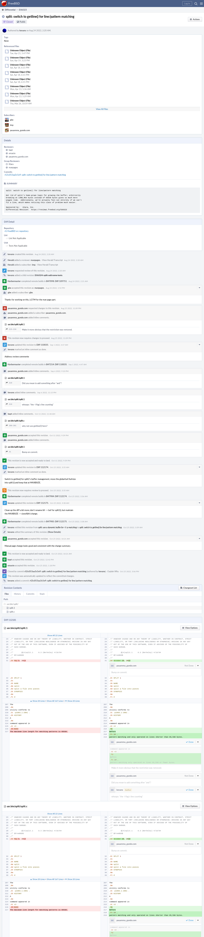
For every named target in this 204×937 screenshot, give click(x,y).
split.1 (12, 607)
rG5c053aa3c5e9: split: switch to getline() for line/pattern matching (35, 174)
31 (8, 451)
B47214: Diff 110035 (56, 364)
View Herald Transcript (52, 260)
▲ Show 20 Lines (37, 701)
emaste (12, 153)
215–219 (11, 329)
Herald (11, 260)
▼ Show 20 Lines (72, 701)
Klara (11, 164)
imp (11, 125)
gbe (11, 119)
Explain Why (113, 571)
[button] (201, 3)
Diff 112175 (42, 503)
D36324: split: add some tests (48, 275)
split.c (12, 611)
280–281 (11, 425)
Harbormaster (14, 281)
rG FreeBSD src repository (17, 231)
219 (9, 383)
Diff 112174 (42, 467)
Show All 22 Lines (54, 635)
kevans (22, 30)
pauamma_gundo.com (20, 130)
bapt (11, 149)
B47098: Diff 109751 (56, 281)
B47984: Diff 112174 (56, 496)
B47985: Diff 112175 (56, 521)
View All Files (102, 109)
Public (23, 21)
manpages (13, 167)
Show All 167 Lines (55, 701)
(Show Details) (54, 532)
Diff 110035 (42, 344)
